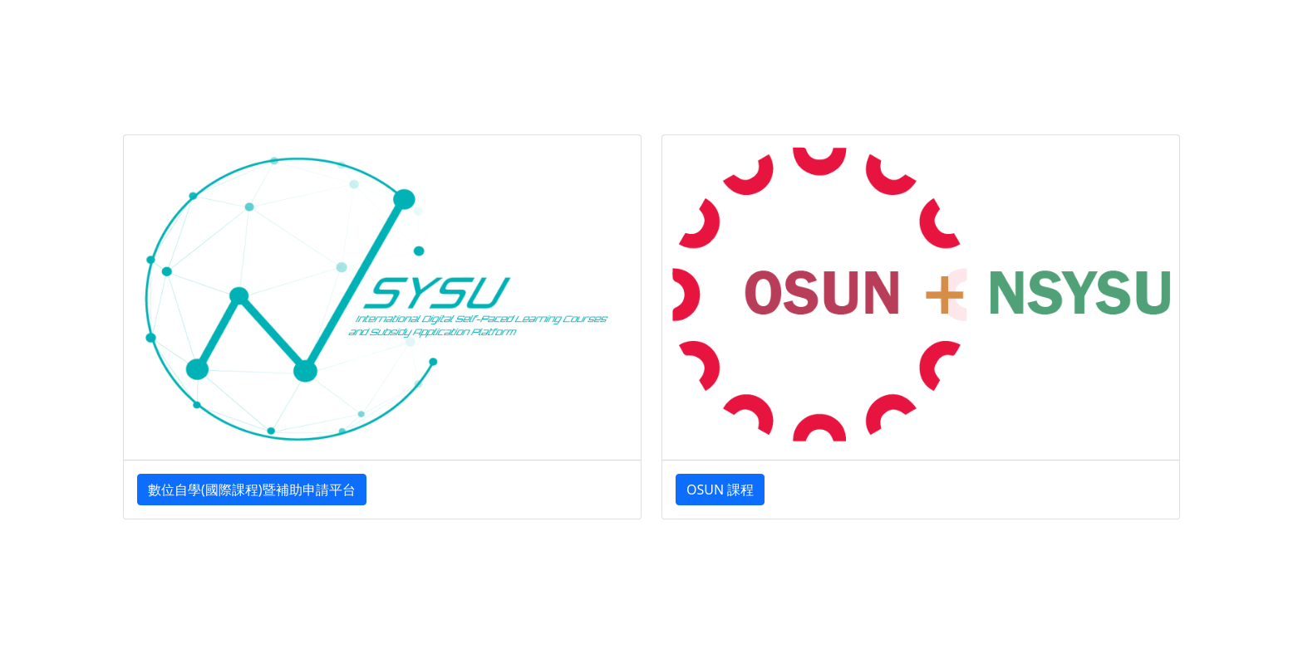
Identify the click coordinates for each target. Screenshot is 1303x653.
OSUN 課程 (720, 489)
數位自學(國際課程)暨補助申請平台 (252, 489)
